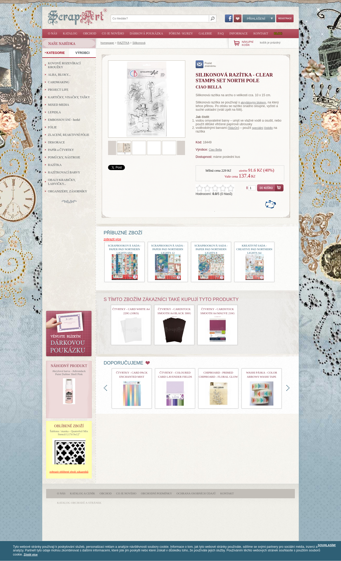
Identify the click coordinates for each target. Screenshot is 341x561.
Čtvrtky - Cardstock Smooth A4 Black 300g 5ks (174, 313)
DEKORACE (56, 142)
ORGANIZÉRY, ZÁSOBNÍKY (67, 191)
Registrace (285, 18)
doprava (288, 388)
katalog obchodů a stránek (79, 502)
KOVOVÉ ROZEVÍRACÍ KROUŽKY (64, 65)
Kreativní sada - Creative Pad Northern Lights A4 (254, 249)
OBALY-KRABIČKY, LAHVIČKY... (62, 182)
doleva (105, 388)
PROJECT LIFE (58, 90)
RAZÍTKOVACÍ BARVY (64, 172)
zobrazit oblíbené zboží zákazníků (68, 471)
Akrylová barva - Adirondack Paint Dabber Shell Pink (69, 372)
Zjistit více (31, 554)
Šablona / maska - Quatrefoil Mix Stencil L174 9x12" (69, 433)
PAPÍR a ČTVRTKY (61, 150)
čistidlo (268, 127)
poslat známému (206, 64)
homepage (107, 42)
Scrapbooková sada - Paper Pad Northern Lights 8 (211, 249)
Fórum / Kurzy (181, 33)
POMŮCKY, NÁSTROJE (64, 157)
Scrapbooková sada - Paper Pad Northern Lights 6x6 (124, 249)
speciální (257, 127)
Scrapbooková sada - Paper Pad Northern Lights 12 (167, 249)
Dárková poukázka (146, 33)
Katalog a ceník (82, 493)
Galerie (205, 33)
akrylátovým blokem (253, 102)
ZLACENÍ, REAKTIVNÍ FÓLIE (68, 135)
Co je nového (113, 33)
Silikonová (138, 42)
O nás (52, 33)
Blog (278, 33)
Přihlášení (259, 18)
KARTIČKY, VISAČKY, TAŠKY (69, 97)
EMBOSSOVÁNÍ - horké (64, 120)
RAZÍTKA (123, 42)
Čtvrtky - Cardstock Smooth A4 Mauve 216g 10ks (217, 313)
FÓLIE (52, 127)
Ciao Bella (215, 149)
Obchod (89, 33)
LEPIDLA (54, 112)
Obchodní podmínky (156, 493)
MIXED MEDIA (58, 105)
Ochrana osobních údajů (196, 493)
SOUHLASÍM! (327, 545)
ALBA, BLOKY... (59, 74)
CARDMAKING (58, 82)
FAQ (221, 33)
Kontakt (260, 33)
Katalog (70, 33)
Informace (238, 33)
